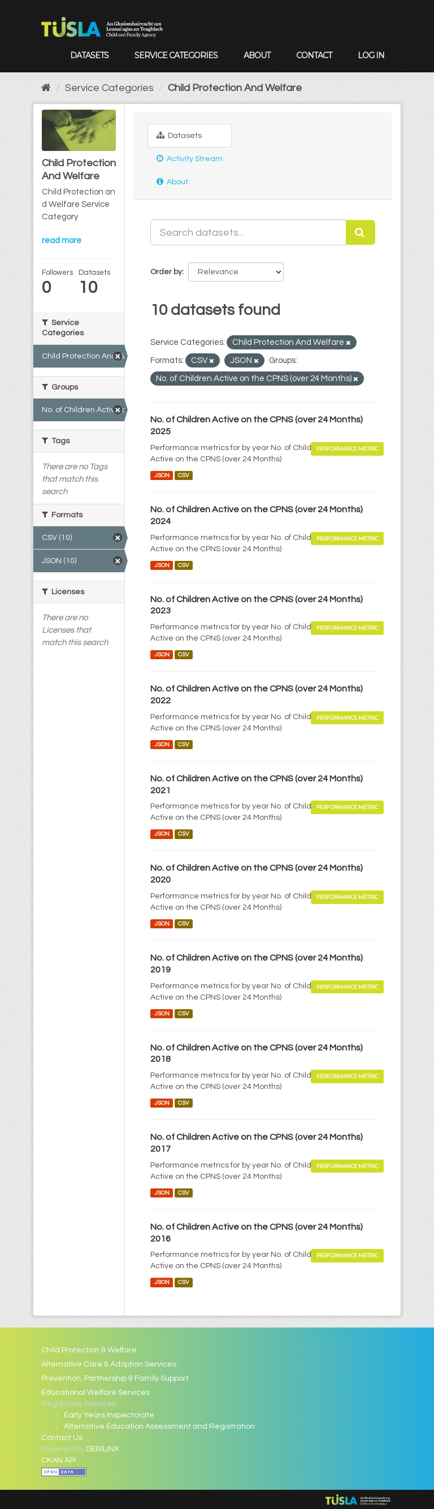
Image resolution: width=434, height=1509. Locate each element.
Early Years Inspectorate (109, 1415)
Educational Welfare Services (95, 1392)
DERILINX (102, 1449)
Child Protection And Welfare (235, 88)
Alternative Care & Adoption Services (108, 1364)
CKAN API (58, 1460)
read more (61, 240)
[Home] (46, 88)
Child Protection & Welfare (89, 1350)
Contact (314, 55)
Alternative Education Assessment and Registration (159, 1426)
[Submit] (360, 232)
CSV (183, 475)
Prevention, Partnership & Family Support (115, 1378)
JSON (162, 475)
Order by (166, 272)
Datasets (89, 55)
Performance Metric (347, 449)
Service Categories (176, 55)
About (257, 55)
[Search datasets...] (248, 232)
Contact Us (62, 1438)
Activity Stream (190, 158)
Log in (371, 55)
